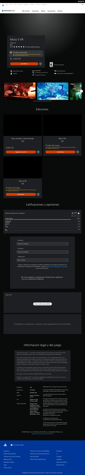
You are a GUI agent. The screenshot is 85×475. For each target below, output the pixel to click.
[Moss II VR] (19, 89)
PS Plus (19, 4)
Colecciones (35, 9)
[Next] (81, 89)
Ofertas (43, 9)
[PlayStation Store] (8, 9)
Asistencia (44, 4)
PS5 (11, 4)
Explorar (60, 9)
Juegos (6, 4)
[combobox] (42, 242)
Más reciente (25, 9)
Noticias (32, 4)
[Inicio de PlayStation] (3, 4)
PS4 (15, 4)
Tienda (38, 4)
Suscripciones (51, 9)
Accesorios (26, 4)
